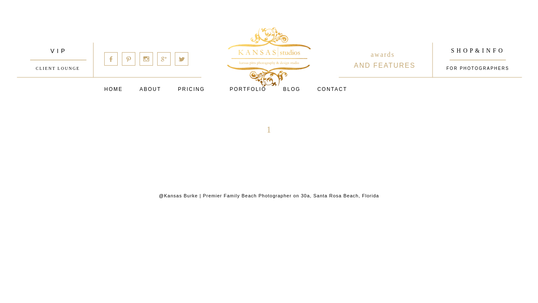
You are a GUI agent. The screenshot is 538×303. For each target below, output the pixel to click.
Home (113, 89)
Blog (292, 89)
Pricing (191, 89)
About (150, 89)
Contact (332, 89)
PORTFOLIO (247, 89)
